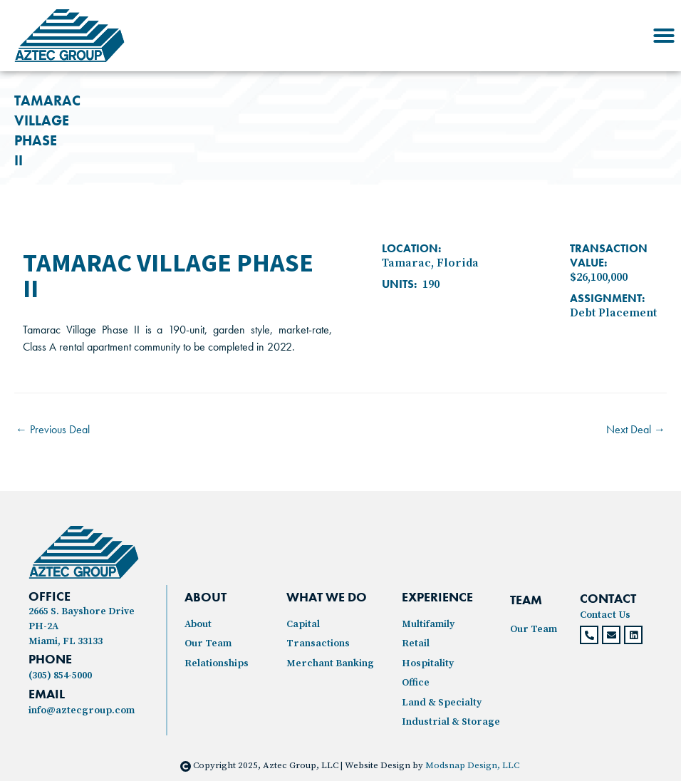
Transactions (318, 643)
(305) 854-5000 (60, 675)
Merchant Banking (330, 663)
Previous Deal (53, 429)
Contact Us (605, 615)
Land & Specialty (442, 702)
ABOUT (205, 597)
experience (437, 597)
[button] (664, 36)
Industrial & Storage (451, 721)
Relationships (216, 663)
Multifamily (428, 624)
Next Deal (635, 429)
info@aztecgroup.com (81, 710)
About (198, 624)
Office (416, 682)
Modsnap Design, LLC (472, 765)
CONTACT (608, 598)
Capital (303, 624)
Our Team (208, 643)
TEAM (526, 599)
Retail (416, 643)
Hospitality (428, 663)
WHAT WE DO (326, 597)
